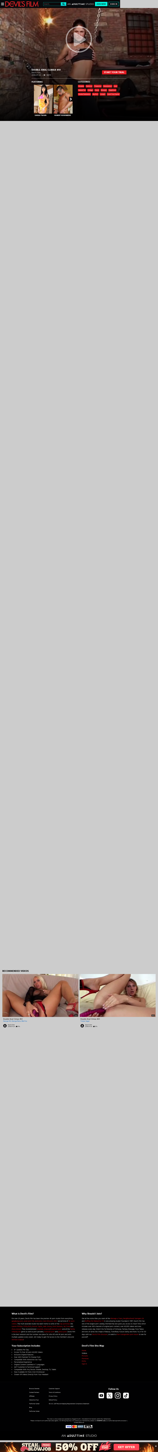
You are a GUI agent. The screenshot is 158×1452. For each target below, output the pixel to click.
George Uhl (7, 1021)
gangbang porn (17, 1321)
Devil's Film (11, 1025)
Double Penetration (84, 94)
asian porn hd (29, 1321)
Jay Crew (66, 1326)
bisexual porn (49, 1332)
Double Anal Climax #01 (13, 1019)
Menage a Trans (116, 1318)
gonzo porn (62, 1332)
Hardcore (89, 86)
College (90, 90)
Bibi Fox (24, 1021)
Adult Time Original (113, 94)
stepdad (40, 1329)
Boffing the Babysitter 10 (94, 1321)
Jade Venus (47, 1326)
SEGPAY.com (101, 1420)
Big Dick (95, 94)
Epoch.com (40, 1420)
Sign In (113, 4)
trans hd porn (48, 1321)
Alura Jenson (16, 1329)
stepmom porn (56, 1329)
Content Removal (79, 1422)
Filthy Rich (27, 1326)
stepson (47, 1329)
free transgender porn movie (128, 1334)
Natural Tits (82, 90)
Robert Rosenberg (62, 115)
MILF (55, 1321)
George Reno (16, 1021)
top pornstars (65, 1324)
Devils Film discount (100, 1334)
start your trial (114, 72)
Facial (97, 90)
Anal (115, 86)
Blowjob (103, 90)
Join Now (101, 4)
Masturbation (108, 86)
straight (102, 94)
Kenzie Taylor (37, 1326)
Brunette (81, 86)
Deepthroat (112, 90)
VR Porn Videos (17, 1340)
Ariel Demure (57, 1326)
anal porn (38, 1321)
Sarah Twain (40, 115)
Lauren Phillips (17, 1326)
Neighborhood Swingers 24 (133, 1318)
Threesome (97, 86)
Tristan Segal (84, 1021)
